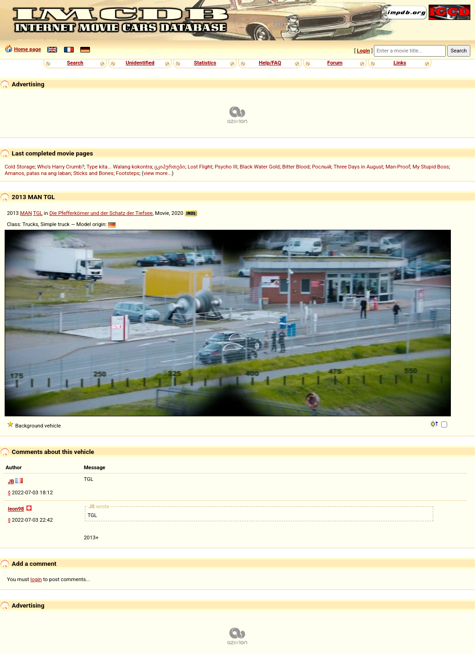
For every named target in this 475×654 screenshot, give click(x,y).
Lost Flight (199, 166)
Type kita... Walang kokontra (119, 166)
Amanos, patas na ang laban (38, 173)
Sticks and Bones (93, 173)
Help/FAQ (270, 62)
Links (399, 62)
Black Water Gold (260, 166)
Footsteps (128, 173)
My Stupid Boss (430, 166)
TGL (37, 213)
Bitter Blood (295, 166)
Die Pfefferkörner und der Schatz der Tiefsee (101, 213)
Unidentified (140, 62)
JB (11, 481)
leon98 (16, 508)
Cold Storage (20, 166)
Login (363, 50)
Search (75, 62)
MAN (26, 213)
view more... (158, 173)
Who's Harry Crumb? (60, 166)
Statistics (205, 62)
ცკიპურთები (169, 166)
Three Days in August (358, 166)
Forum (335, 62)
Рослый (321, 166)
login (36, 579)
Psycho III (226, 166)
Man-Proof (397, 166)
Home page (27, 49)
